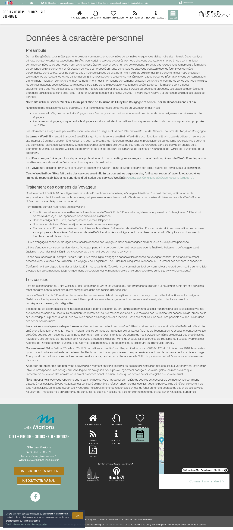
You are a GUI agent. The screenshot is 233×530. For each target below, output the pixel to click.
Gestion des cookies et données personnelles (26, 524)
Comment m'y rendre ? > (206, 481)
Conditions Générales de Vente (137, 522)
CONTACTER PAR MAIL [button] (39, 482)
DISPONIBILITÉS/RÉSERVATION (39, 471)
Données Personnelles (109, 522)
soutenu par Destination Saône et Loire (187, 527)
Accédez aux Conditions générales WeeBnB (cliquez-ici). (160, 177)
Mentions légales (88, 522)
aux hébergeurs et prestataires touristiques (84, 527)
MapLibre (218, 470)
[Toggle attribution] (225, 470)
